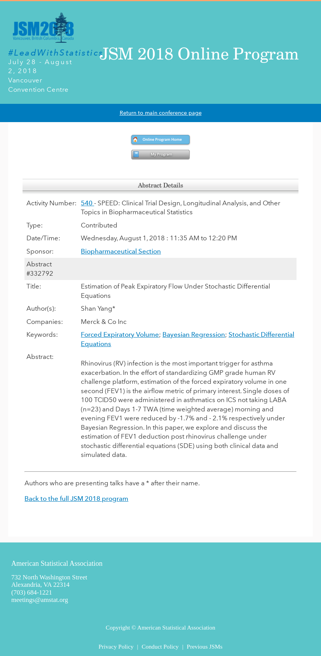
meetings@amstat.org (39, 600)
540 (87, 203)
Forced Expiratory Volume (120, 334)
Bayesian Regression (193, 334)
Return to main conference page (161, 113)
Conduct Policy (159, 646)
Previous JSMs (205, 646)
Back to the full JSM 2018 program (76, 498)
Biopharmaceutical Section (121, 251)
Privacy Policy (115, 646)
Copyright (118, 627)
